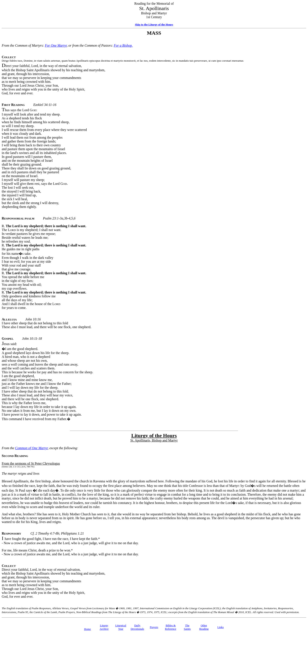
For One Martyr (56, 45)
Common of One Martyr (31, 448)
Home (87, 629)
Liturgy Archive (104, 627)
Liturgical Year (120, 627)
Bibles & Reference (170, 627)
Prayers (154, 627)
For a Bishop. (123, 45)
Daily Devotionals (137, 627)
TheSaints (187, 627)
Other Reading (204, 627)
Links (220, 627)
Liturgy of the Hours (154, 435)
